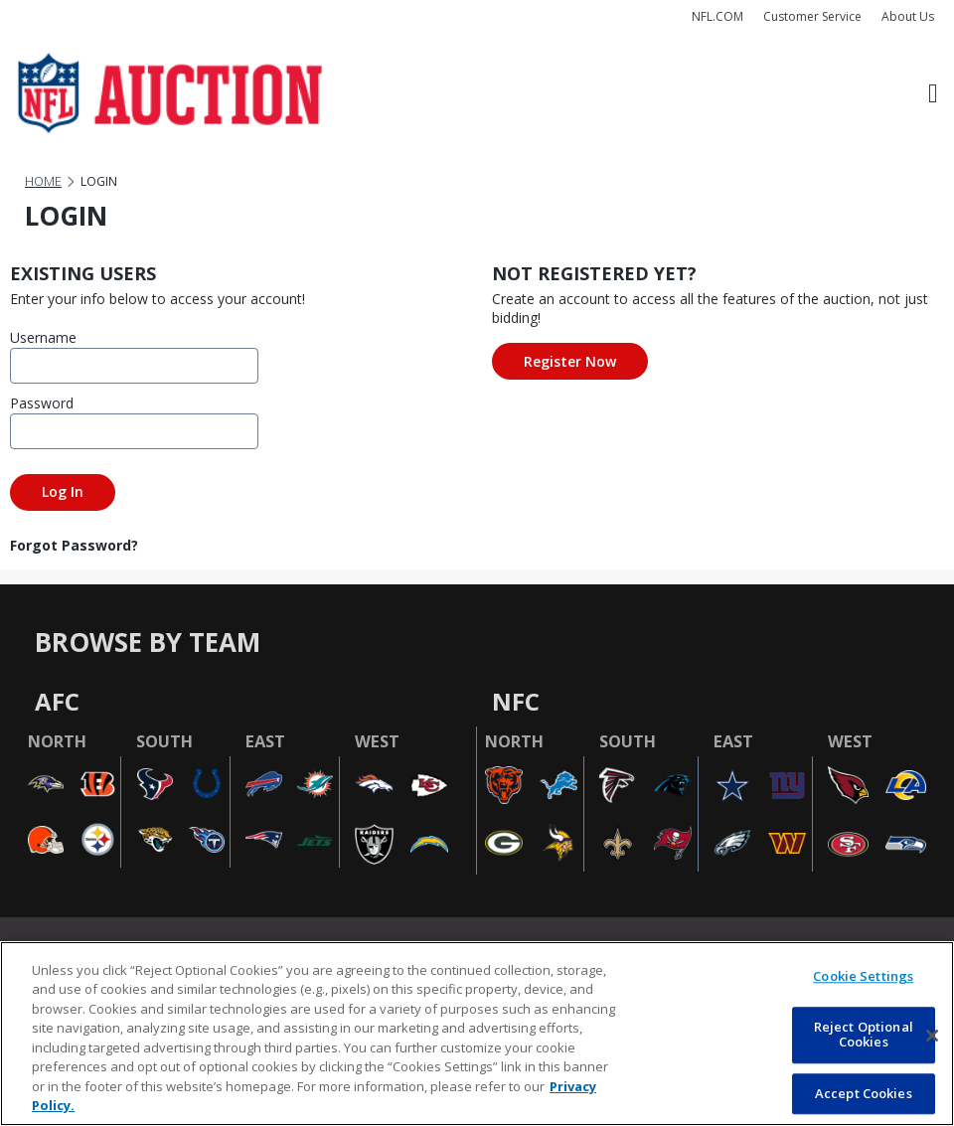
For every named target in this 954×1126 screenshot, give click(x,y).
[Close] (932, 1035)
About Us (907, 16)
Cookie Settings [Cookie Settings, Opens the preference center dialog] (863, 976)
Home (43, 181)
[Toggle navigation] (933, 93)
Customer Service (812, 16)
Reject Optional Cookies (863, 1034)
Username (43, 337)
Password (42, 403)
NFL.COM (717, 16)
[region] (477, 1033)
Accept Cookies (863, 1093)
